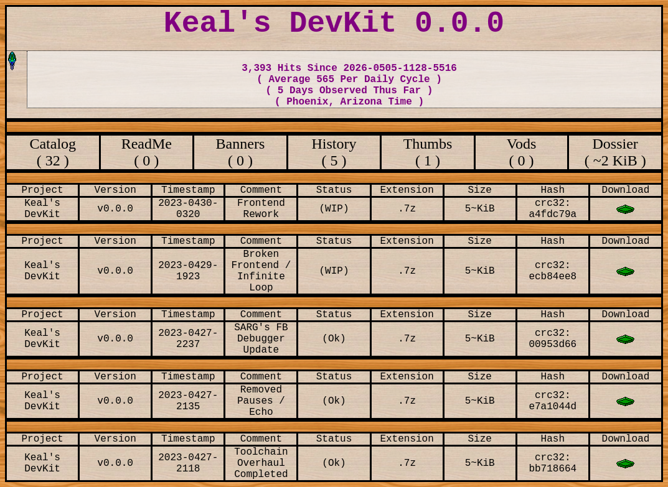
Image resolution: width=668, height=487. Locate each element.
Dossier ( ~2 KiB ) (615, 152)
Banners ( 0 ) (240, 152)
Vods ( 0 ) (522, 152)
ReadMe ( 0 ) (146, 152)
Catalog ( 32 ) (52, 152)
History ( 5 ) (333, 152)
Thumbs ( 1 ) (428, 152)
